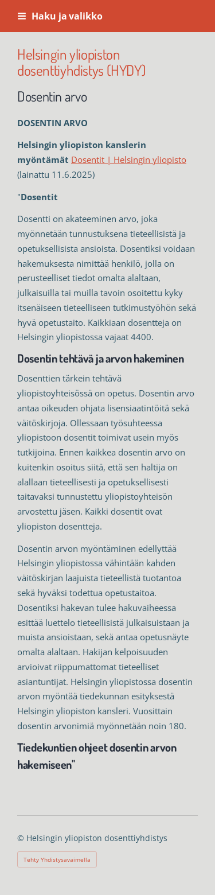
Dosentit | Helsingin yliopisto (128, 159)
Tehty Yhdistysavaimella (57, 859)
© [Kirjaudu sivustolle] (21, 837)
